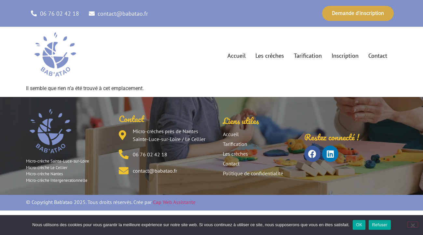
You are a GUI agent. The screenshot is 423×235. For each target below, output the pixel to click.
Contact (377, 55)
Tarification (308, 55)
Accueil (236, 55)
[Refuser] (412, 224)
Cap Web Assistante (174, 202)
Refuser (379, 224)
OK (359, 224)
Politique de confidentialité (253, 173)
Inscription (345, 55)
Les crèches (269, 55)
